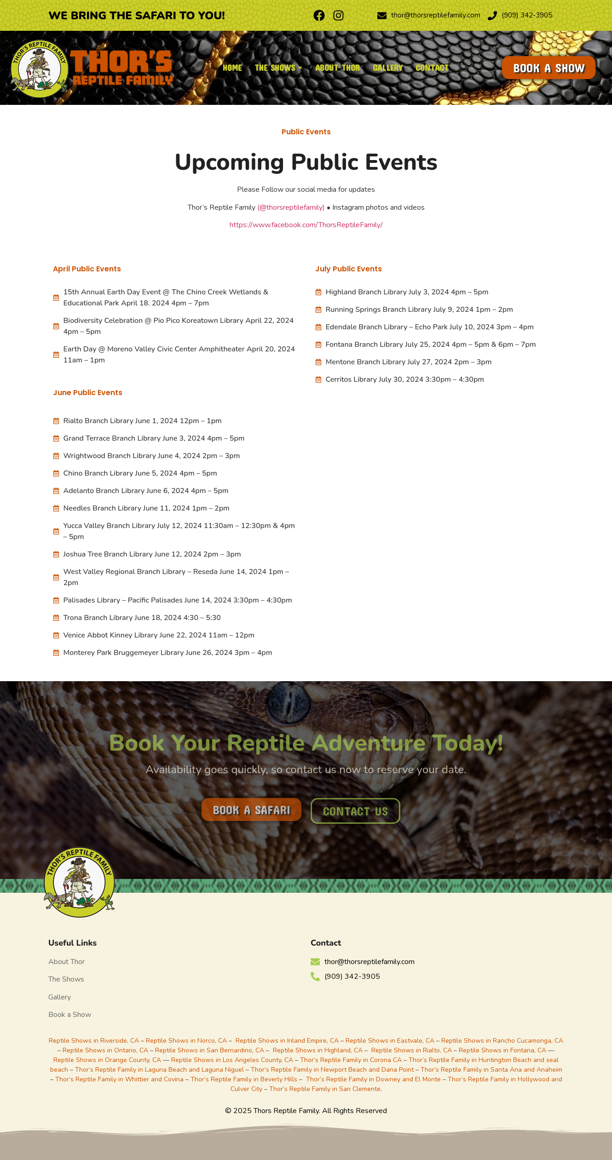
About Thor (66, 962)
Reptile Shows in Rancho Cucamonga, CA (502, 1040)
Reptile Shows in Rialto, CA (411, 1050)
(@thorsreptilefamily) (291, 207)
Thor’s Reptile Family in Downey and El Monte (373, 1079)
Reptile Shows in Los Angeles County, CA (232, 1060)
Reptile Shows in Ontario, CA (105, 1050)
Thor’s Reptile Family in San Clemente (325, 1089)
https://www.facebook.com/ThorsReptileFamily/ (306, 225)
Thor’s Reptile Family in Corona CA (351, 1060)
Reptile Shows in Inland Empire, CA (287, 1040)
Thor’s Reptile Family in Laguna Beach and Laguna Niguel (159, 1069)
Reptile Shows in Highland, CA (318, 1050)
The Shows (66, 979)
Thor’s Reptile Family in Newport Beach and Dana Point (332, 1069)
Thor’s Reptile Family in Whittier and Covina (119, 1079)
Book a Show (69, 1015)
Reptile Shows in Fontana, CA (502, 1050)
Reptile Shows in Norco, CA (186, 1040)
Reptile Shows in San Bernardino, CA (209, 1050)
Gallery (59, 997)
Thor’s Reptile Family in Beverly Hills (244, 1079)
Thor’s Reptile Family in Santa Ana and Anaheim (491, 1069)
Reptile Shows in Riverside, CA (94, 1040)
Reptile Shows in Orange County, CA (108, 1060)
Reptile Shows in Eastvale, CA (390, 1040)
